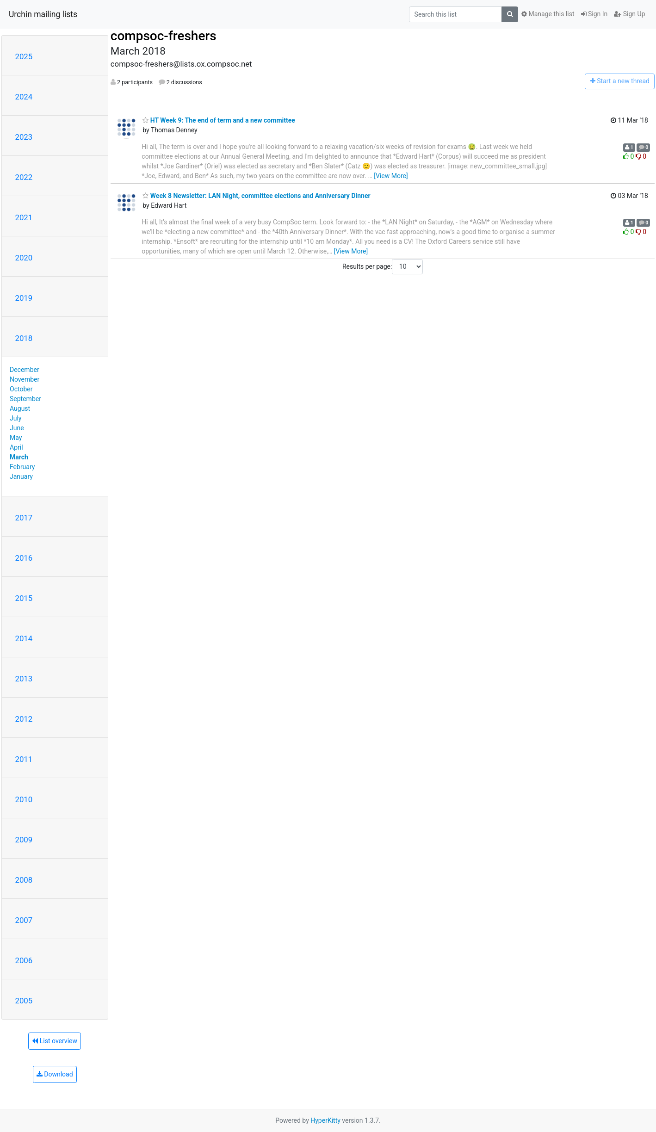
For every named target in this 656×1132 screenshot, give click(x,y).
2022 (24, 177)
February (22, 466)
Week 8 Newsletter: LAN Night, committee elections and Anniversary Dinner (256, 195)
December (24, 369)
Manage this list (547, 14)
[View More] (391, 175)
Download (55, 1074)
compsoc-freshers (164, 35)
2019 (24, 298)
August (20, 408)
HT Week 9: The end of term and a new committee (218, 120)
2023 (24, 137)
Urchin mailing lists (43, 14)
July (15, 418)
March (19, 457)
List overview (54, 1041)
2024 (24, 96)
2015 (24, 598)
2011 (24, 759)
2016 (24, 558)
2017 (24, 517)
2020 (24, 257)
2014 (24, 638)
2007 (24, 920)
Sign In (594, 14)
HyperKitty (325, 1120)
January (21, 476)
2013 (24, 678)
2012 (24, 719)
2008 (24, 880)
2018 (24, 338)
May (16, 437)
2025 (24, 56)
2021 (24, 217)
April (16, 447)
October (21, 389)
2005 (24, 1000)
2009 (24, 839)
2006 (24, 960)
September (25, 398)
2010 (24, 799)
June (17, 428)
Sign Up (629, 14)
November (24, 379)
